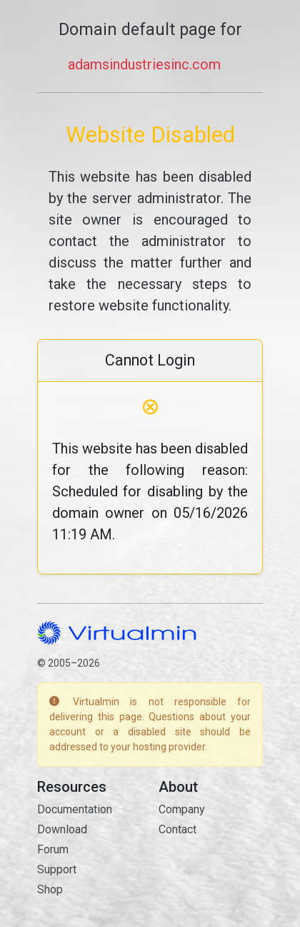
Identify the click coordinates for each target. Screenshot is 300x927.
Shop (50, 889)
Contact (177, 829)
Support (56, 869)
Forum (53, 849)
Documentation (74, 809)
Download (62, 829)
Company (182, 809)
